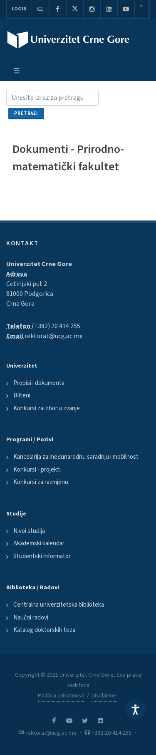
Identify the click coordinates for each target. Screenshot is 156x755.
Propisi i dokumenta (38, 383)
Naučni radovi (30, 617)
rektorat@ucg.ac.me (54, 336)
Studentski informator (42, 556)
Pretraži (26, 113)
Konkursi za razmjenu (40, 482)
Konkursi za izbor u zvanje (46, 408)
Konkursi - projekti (37, 469)
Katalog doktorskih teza (44, 630)
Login (19, 8)
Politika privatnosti (61, 696)
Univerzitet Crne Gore (39, 264)
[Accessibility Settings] (135, 709)
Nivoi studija (29, 531)
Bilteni (21, 395)
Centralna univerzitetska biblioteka (58, 604)
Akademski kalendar (38, 543)
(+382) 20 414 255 (56, 326)
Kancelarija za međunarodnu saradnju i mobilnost (76, 457)
